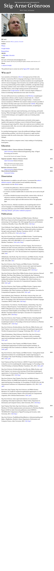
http (33, 224)
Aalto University (8, 151)
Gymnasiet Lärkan (9, 173)
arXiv (20, 233)
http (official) (8, 210)
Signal (25, 69)
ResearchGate (5, 51)
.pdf (9, 283)
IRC (28, 69)
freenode (21, 41)
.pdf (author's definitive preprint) (22, 210)
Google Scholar (5, 48)
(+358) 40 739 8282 (6, 65)
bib (3, 210)
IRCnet (12, 41)
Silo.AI (21, 77)
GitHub (33, 104)
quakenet (16, 41)
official (16, 184)
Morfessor (31, 96)
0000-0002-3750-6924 (8, 55)
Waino (3, 46)
